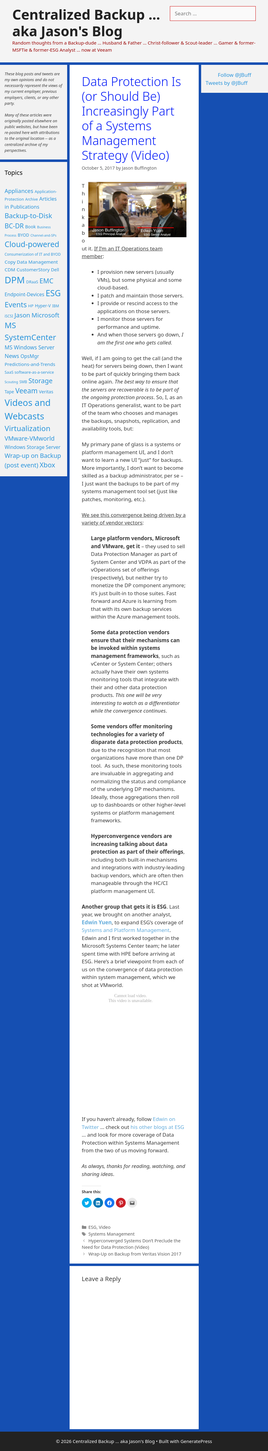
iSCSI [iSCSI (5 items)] (9, 315)
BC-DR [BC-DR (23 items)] (14, 225)
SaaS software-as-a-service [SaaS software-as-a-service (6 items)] (29, 372)
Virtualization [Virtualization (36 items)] (27, 428)
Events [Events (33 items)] (16, 304)
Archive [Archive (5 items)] (31, 199)
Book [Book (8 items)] (30, 226)
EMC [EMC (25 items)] (46, 280)
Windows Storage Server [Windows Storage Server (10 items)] (32, 447)
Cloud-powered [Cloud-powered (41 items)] (32, 244)
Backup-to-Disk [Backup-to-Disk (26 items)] (28, 215)
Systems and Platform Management (126, 930)
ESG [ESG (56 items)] (53, 293)
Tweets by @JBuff (227, 82)
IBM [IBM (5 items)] (55, 305)
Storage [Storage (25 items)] (41, 380)
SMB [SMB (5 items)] (23, 381)
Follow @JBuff (234, 74)
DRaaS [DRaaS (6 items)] (32, 282)
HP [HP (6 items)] (30, 306)
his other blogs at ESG (157, 1127)
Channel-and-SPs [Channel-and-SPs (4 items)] (44, 235)
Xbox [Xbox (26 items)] (47, 464)
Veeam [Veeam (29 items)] (26, 390)
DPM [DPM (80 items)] (15, 280)
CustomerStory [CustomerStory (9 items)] (33, 269)
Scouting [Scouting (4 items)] (11, 382)
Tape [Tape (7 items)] (9, 392)
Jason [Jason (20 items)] (22, 315)
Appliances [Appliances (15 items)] (19, 191)
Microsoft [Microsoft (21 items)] (45, 315)
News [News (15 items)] (12, 356)
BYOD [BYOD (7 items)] (23, 235)
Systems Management (111, 1234)
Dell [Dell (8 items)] (55, 269)
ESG (92, 1227)
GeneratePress (196, 1441)
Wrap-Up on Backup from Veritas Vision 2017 (134, 1254)
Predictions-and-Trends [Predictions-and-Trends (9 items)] (30, 364)
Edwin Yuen (97, 922)
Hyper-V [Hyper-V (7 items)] (43, 306)
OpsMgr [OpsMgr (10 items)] (30, 356)
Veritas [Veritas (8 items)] (46, 391)
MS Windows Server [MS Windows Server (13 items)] (30, 347)
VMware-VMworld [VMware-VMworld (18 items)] (30, 438)
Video (104, 1227)
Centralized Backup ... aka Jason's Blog (86, 22)
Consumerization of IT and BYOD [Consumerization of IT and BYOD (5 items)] (33, 254)
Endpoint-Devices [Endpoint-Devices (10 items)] (24, 294)
